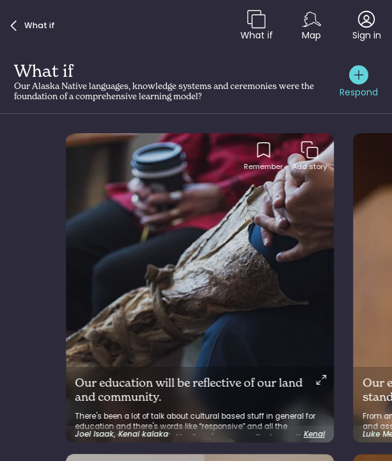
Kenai (314, 434)
